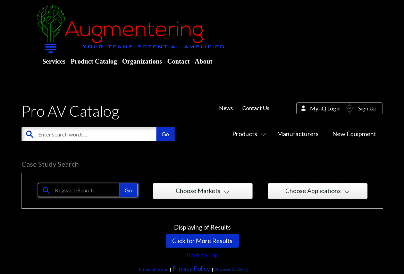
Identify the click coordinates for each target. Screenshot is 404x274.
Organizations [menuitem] (142, 61)
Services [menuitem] (53, 61)
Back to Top (202, 255)
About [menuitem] (203, 61)
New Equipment (354, 134)
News (226, 108)
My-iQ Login (325, 108)
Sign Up (367, 108)
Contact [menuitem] (178, 61)
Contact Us (255, 108)
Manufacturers (298, 134)
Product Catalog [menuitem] (93, 61)
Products (247, 134)
